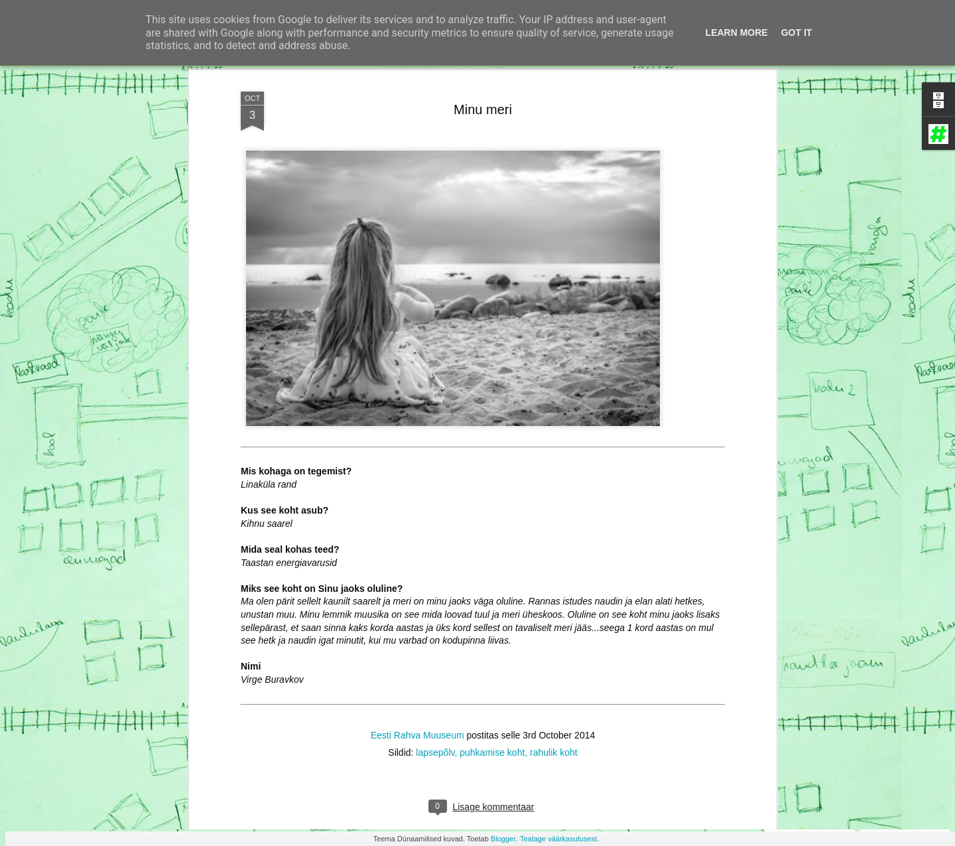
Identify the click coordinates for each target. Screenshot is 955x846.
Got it (796, 32)
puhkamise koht (492, 678)
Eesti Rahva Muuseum (417, 661)
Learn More (737, 32)
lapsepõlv (435, 678)
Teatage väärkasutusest (558, 839)
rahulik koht (554, 678)
